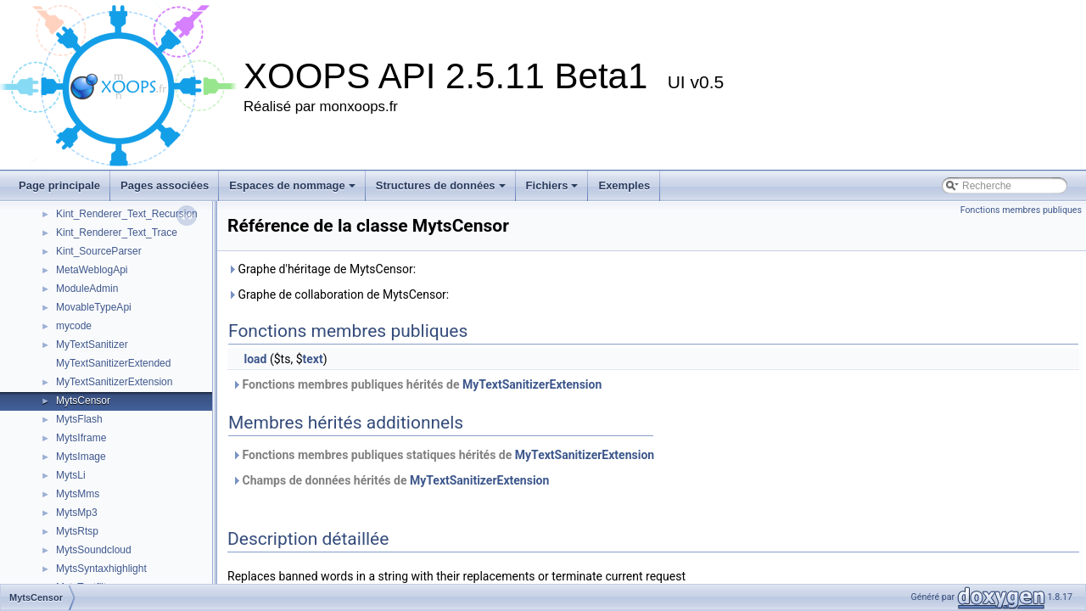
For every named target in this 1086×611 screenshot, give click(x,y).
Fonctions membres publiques (1021, 210)
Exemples (624, 185)
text (313, 359)
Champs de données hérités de (390, 480)
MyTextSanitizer (92, 344)
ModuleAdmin (87, 288)
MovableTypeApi (94, 307)
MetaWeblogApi (92, 270)
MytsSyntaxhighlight (101, 569)
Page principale (59, 185)
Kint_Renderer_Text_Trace (116, 232)
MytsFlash (79, 419)
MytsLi (71, 475)
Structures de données (441, 185)
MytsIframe (81, 438)
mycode (74, 326)
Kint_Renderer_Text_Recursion (127, 214)
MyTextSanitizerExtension (114, 382)
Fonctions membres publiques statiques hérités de (443, 455)
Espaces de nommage (292, 185)
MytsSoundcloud (94, 550)
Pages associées (164, 185)
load (255, 359)
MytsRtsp (77, 531)
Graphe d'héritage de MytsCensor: (321, 269)
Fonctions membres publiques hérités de (417, 384)
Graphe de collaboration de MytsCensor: (338, 294)
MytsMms (77, 494)
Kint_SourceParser (99, 251)
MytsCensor (83, 400)
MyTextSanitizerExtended (113, 363)
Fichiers (552, 185)
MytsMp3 (77, 513)
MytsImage (81, 456)
